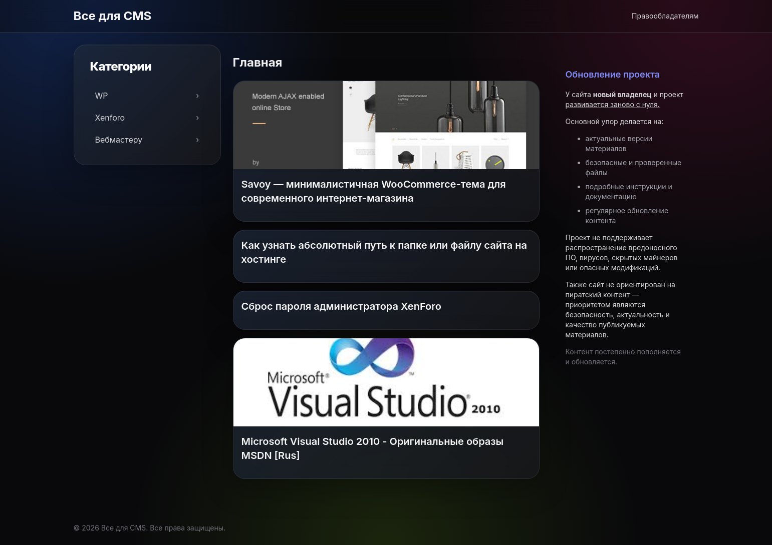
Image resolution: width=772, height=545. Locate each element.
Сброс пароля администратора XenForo (341, 306)
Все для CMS (113, 16)
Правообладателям (665, 16)
